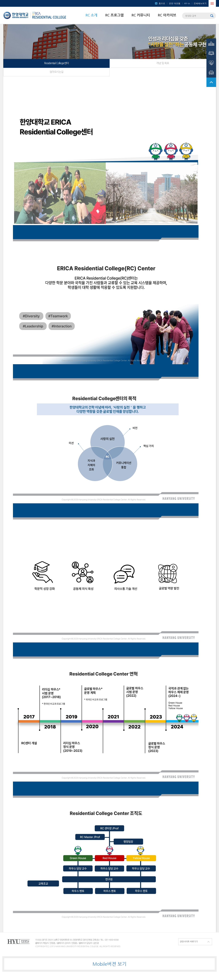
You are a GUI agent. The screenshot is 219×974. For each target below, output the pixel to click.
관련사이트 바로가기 (189, 942)
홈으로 (162, 3)
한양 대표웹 (174, 3)
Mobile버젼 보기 (109, 964)
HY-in (187, 3)
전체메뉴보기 (200, 3)
